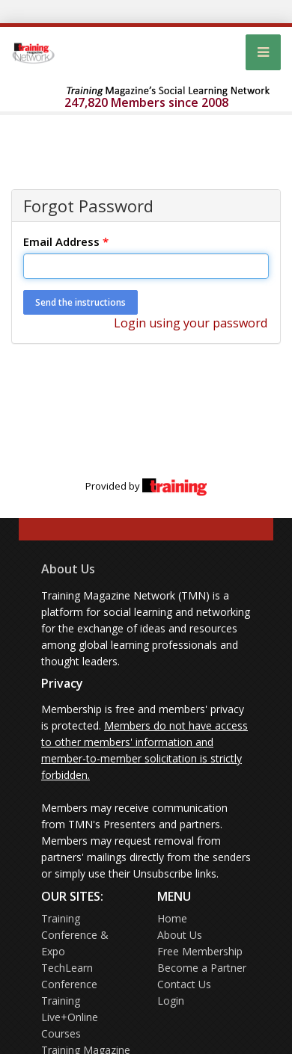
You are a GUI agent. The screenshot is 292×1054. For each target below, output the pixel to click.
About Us (68, 569)
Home (172, 918)
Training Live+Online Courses (69, 1017)
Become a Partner (201, 968)
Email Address (66, 241)
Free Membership (200, 951)
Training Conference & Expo (75, 934)
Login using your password (190, 323)
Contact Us (184, 984)
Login (170, 1000)
